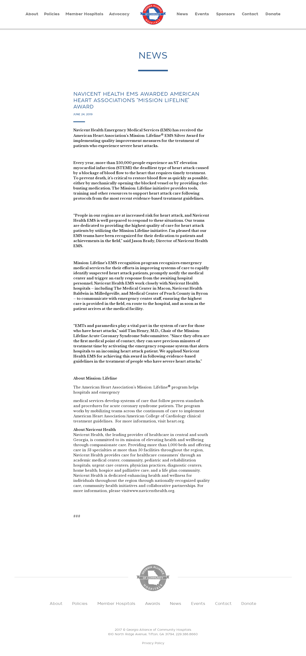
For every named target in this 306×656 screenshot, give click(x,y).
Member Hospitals (84, 14)
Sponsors (225, 14)
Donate (272, 14)
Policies (52, 14)
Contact (250, 14)
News (182, 14)
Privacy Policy (153, 643)
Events (202, 14)
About (32, 14)
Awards (152, 603)
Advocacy (119, 14)
